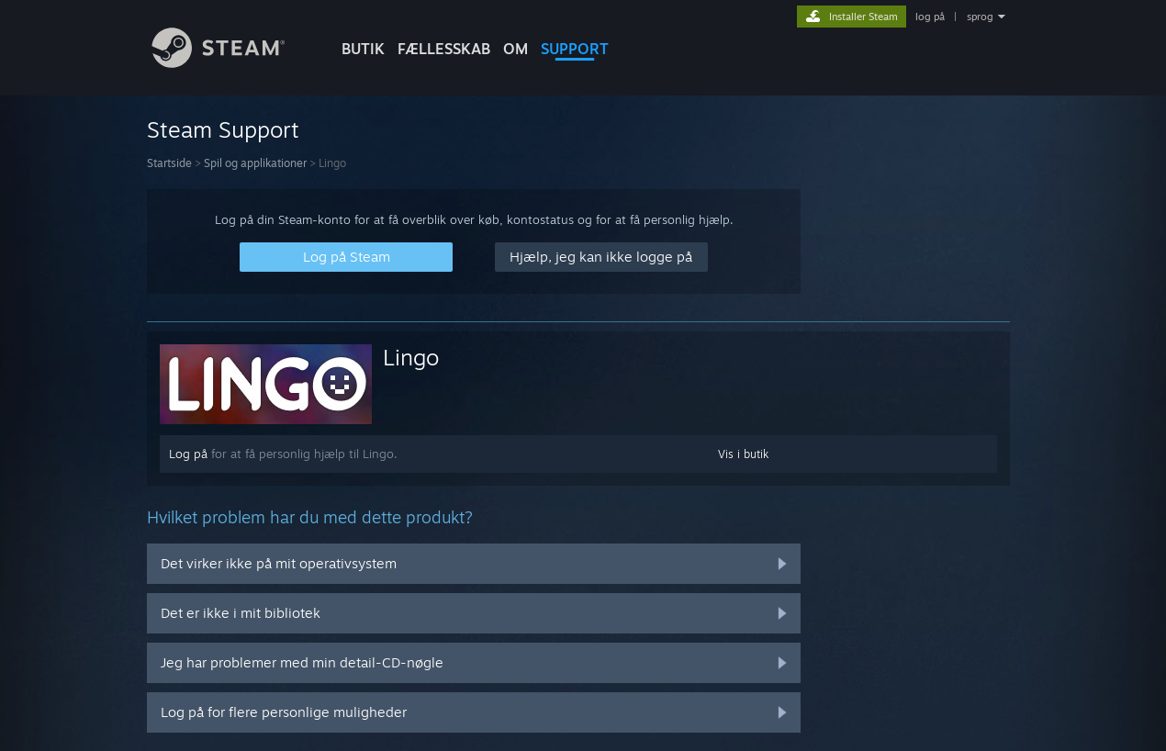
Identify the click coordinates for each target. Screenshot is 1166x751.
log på (930, 16)
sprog (980, 16)
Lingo (411, 357)
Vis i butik (743, 454)
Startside (169, 163)
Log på (188, 453)
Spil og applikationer (255, 163)
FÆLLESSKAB (444, 48)
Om (515, 48)
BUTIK (363, 48)
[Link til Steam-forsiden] (232, 63)
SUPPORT (575, 48)
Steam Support (223, 129)
